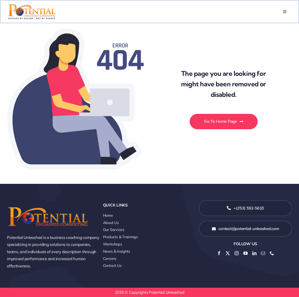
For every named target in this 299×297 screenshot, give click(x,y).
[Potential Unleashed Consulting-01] (32, 5)
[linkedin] (254, 253)
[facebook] (219, 253)
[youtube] (245, 253)
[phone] (272, 253)
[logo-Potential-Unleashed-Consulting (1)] (48, 202)
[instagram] (237, 253)
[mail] (263, 253)
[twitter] (228, 253)
